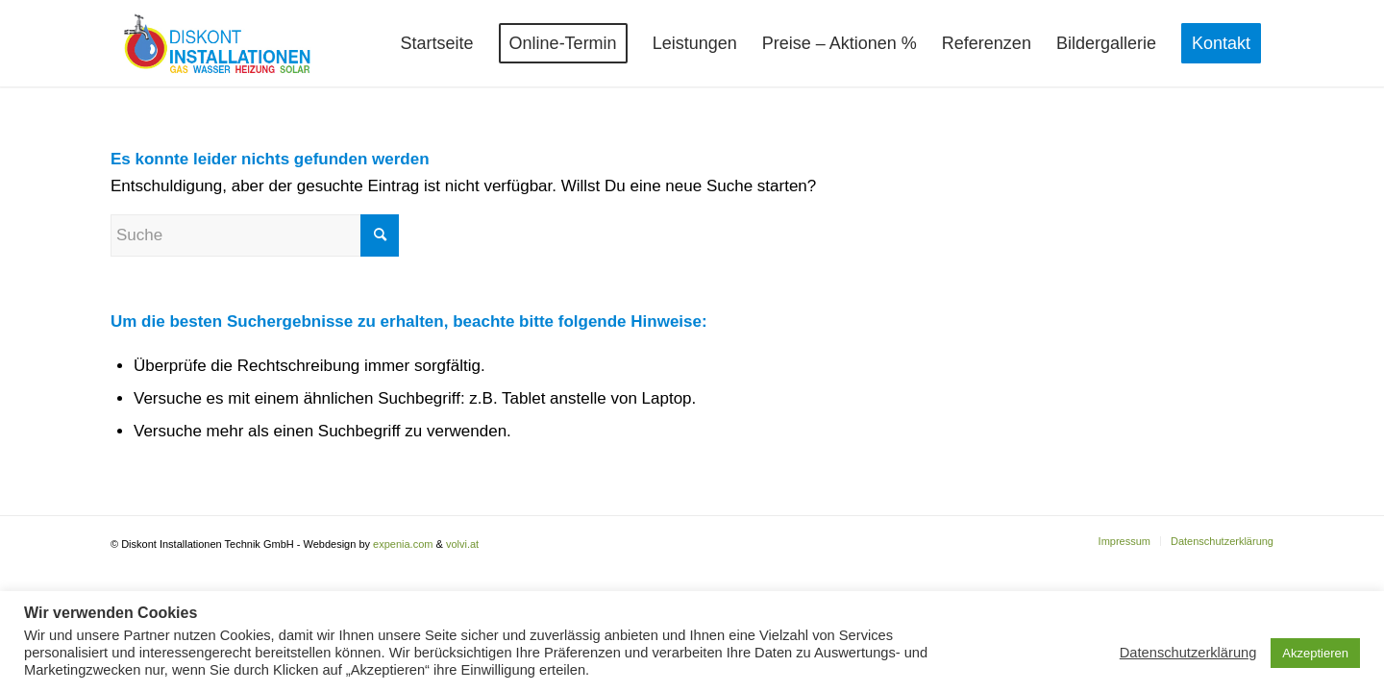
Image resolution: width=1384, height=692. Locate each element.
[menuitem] (437, 43)
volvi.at (462, 544)
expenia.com (402, 544)
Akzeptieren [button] (1315, 653)
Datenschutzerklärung (1188, 652)
